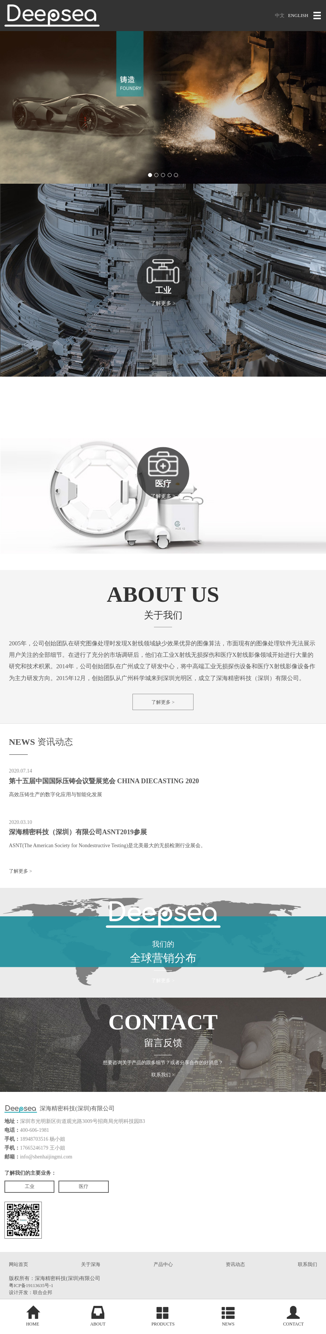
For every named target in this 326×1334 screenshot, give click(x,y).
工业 (32, 1195)
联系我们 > (163, 1083)
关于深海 (91, 1274)
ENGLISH (297, 15)
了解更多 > (163, 703)
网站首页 (19, 1274)
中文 (277, 15)
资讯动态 (235, 1274)
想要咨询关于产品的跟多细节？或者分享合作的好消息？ (163, 1069)
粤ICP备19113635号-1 (33, 1295)
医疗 (90, 1195)
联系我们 (306, 1274)
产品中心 (163, 1274)
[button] (149, 175)
